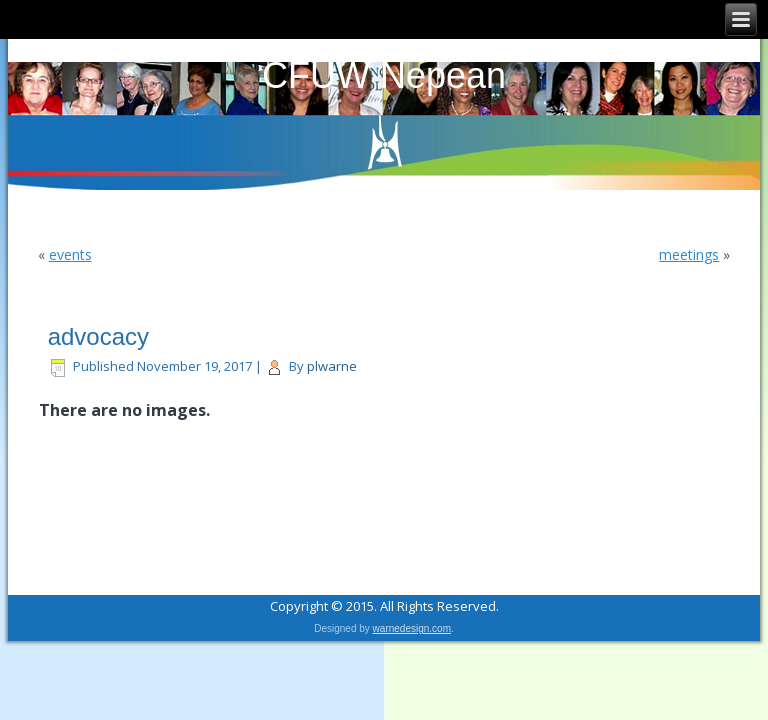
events (70, 254)
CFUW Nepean (384, 75)
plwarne (332, 366)
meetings (689, 254)
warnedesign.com (412, 628)
